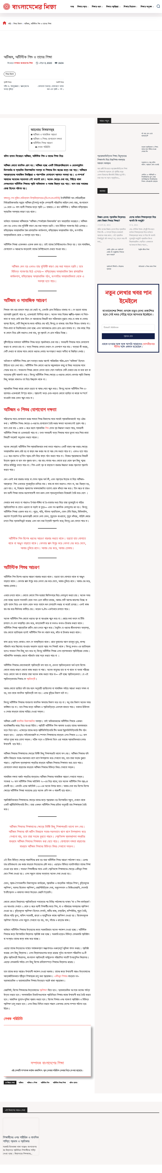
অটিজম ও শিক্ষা (32, 1082)
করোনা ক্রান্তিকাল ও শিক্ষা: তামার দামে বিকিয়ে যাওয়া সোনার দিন (150, 149)
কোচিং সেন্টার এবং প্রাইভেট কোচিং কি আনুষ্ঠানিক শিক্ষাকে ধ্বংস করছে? (115, 252)
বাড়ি (9, 23)
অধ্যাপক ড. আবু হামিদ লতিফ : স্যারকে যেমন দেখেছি (150, 163)
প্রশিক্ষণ (43, 990)
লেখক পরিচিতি (43, 147)
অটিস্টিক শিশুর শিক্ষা (59, 1082)
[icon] (4, 23)
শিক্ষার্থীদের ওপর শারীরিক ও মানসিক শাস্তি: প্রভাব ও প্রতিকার (21, 1139)
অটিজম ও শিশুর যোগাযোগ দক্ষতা (47, 138)
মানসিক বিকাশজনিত (26, 721)
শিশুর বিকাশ (17, 23)
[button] (158, 6)
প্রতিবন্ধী (31, 679)
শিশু (47, 428)
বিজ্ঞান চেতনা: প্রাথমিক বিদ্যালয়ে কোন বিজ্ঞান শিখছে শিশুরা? (111, 219)
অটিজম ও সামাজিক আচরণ (45, 134)
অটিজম (21, 1082)
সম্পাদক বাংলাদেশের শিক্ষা (23, 63)
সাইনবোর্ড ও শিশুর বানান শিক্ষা (147, 266)
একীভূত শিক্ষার (60, 976)
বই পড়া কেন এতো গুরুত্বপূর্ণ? (147, 134)
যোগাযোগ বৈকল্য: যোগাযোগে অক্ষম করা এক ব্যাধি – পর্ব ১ (51, 87)
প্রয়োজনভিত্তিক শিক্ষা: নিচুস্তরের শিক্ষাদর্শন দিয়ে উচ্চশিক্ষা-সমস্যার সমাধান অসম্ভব (112, 159)
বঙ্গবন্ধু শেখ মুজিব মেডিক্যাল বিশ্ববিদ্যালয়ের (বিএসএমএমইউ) (32, 198)
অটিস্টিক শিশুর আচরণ (43, 143)
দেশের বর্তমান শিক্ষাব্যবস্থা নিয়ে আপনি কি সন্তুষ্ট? (142, 219)
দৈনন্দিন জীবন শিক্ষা (144, 249)
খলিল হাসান (73, 1082)
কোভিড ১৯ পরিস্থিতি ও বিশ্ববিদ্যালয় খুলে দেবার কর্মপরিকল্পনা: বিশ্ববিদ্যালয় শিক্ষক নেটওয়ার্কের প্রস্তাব (150, 178)
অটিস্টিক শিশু (45, 1082)
